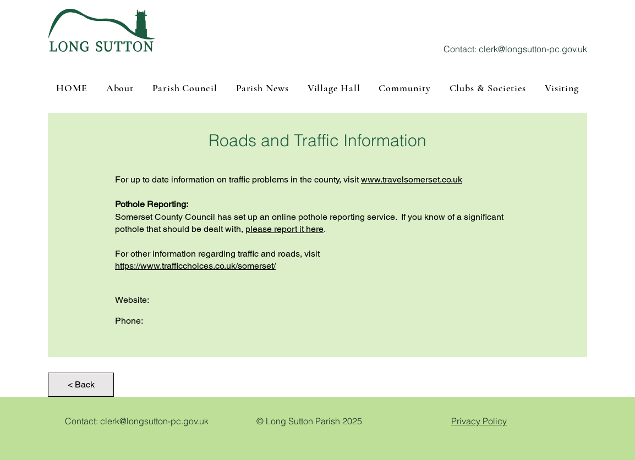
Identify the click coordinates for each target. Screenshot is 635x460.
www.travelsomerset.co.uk (411, 179)
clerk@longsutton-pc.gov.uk (533, 48)
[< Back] (81, 385)
